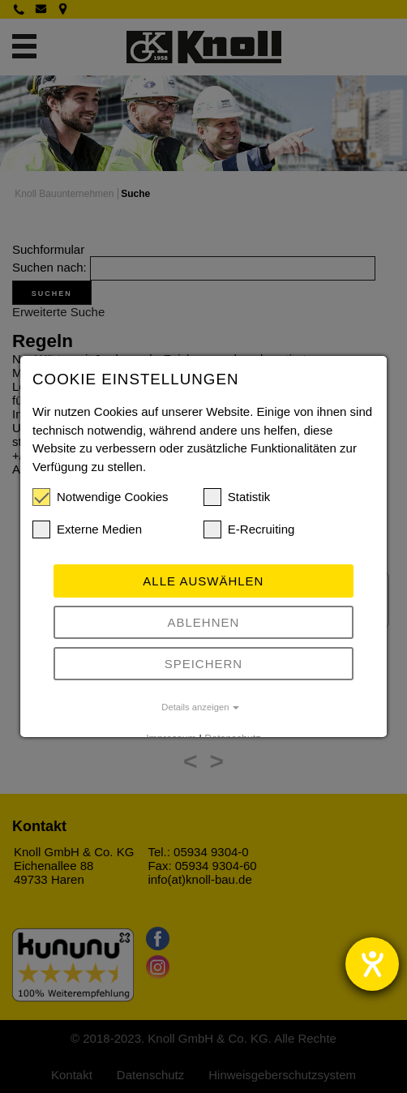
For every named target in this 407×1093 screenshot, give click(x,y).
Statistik (237, 497)
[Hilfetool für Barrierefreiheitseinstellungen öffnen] (372, 964)
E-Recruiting (249, 529)
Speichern (204, 664)
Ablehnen (204, 622)
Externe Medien (87, 529)
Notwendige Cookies (100, 497)
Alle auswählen (203, 581)
